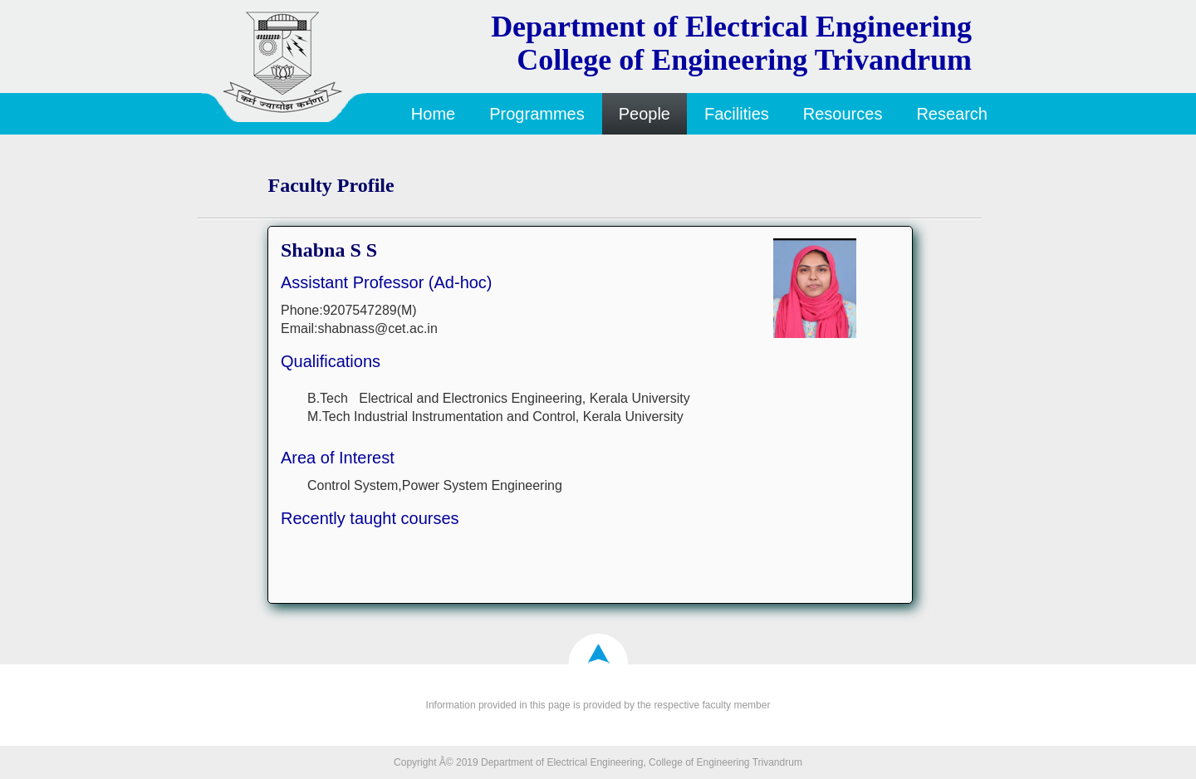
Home (433, 114)
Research (952, 114)
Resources (843, 114)
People (644, 114)
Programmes (536, 114)
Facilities (736, 114)
